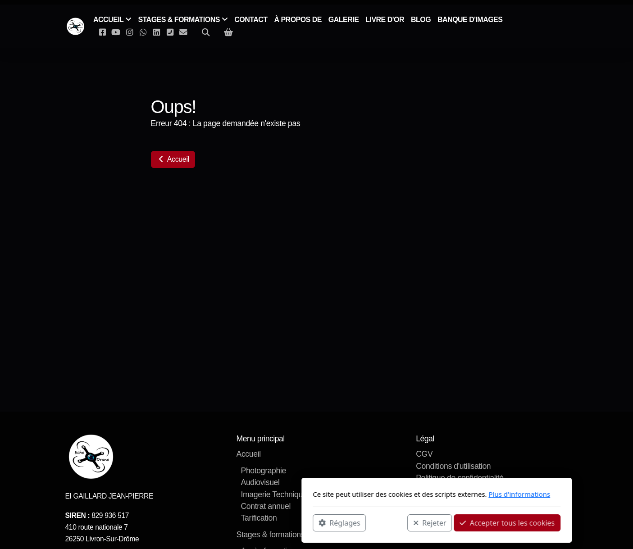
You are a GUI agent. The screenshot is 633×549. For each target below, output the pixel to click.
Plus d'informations (399, 494)
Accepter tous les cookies (387, 522)
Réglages (219, 522)
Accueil (173, 159)
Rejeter (309, 522)
